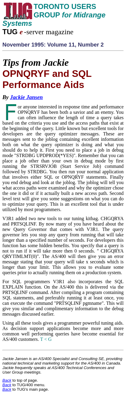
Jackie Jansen (26, 97)
